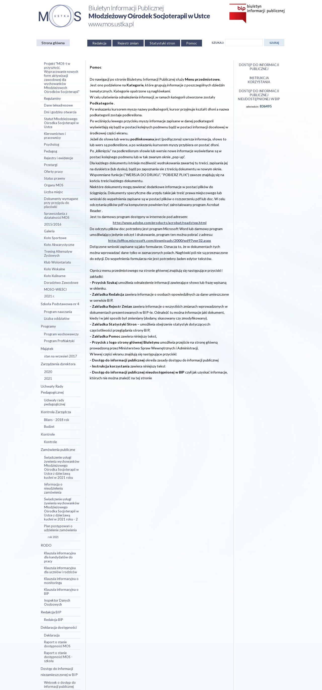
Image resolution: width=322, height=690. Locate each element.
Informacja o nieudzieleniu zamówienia (53, 488)
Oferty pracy (53, 172)
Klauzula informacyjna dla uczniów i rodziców (60, 570)
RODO (46, 545)
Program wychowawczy (61, 334)
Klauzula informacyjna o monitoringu (61, 581)
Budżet (49, 426)
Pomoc (191, 43)
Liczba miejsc (53, 192)
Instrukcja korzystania (259, 80)
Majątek (47, 348)
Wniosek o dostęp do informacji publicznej (60, 684)
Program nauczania (58, 312)
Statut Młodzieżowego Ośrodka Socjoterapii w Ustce (61, 123)
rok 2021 (53, 537)
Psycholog (51, 144)
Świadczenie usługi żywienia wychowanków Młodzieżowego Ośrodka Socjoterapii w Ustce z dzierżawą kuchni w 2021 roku (61, 467)
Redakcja (99, 43)
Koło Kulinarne (54, 276)
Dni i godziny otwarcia (60, 112)
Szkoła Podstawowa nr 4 (60, 304)
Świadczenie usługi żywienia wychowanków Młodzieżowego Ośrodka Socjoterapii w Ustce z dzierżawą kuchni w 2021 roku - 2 (61, 509)
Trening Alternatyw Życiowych (58, 253)
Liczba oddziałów (56, 318)
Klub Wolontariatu (57, 262)
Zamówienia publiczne (58, 449)
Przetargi (50, 165)
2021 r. (49, 296)
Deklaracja (52, 635)
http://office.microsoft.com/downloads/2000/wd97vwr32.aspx (159, 240)
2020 (48, 372)
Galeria (49, 231)
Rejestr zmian (128, 43)
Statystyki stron (162, 43)
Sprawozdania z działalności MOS (56, 215)
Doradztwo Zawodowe (61, 283)
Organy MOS (53, 185)
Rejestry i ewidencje (58, 158)
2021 (48, 379)
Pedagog (50, 151)
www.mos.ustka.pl (111, 24)
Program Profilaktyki (59, 341)
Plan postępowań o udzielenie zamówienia (60, 528)
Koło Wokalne (54, 269)
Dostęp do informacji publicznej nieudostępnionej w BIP (259, 95)
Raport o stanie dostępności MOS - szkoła (58, 657)
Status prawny (54, 178)
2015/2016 (52, 224)
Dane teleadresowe (58, 105)
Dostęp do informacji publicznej (259, 67)
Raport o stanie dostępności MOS (57, 644)
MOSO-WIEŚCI (55, 289)
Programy (48, 326)
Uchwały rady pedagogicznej (54, 402)
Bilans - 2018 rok (56, 420)
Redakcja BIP (51, 612)
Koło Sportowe (55, 238)
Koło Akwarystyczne (59, 245)
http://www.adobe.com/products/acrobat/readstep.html (160, 223)
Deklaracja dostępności (59, 627)
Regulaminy (52, 98)
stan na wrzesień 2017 (60, 356)
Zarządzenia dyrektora (58, 364)
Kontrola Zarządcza (56, 412)
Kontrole (48, 434)
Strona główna (53, 43)
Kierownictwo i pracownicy (55, 136)
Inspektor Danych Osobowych (57, 602)
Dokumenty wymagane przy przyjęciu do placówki (61, 203)
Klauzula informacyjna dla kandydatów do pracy (60, 557)
